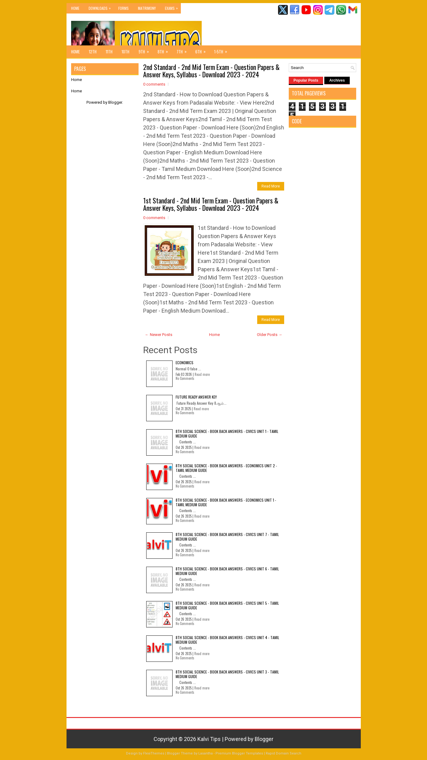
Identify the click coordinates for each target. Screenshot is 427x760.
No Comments (185, 378)
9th (146, 50)
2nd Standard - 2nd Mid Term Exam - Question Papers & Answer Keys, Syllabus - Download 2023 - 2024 (211, 70)
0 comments (154, 84)
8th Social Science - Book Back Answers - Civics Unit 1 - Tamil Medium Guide (227, 433)
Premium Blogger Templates (239, 753)
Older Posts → (269, 334)
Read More (270, 186)
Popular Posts (306, 80)
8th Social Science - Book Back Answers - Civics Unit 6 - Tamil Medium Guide (227, 571)
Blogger (115, 102)
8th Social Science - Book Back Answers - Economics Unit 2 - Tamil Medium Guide (226, 468)
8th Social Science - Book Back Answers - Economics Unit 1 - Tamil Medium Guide (226, 502)
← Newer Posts (158, 334)
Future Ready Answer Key (196, 396)
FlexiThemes (153, 753)
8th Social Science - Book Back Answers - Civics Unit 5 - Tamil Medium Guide (227, 605)
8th (165, 50)
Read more (202, 374)
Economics (184, 362)
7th (184, 50)
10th (125, 51)
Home (75, 8)
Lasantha (205, 753)
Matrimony (147, 8)
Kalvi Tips (209, 739)
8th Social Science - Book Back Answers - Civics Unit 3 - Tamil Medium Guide (227, 674)
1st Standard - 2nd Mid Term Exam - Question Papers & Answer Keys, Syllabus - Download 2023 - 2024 (210, 204)
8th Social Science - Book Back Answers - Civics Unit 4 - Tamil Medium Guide (227, 639)
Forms (123, 8)
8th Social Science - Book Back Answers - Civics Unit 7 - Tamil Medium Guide (227, 536)
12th (93, 51)
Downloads (101, 7)
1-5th (222, 50)
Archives (337, 80)
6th (202, 50)
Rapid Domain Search (283, 753)
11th (109, 51)
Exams (173, 7)
